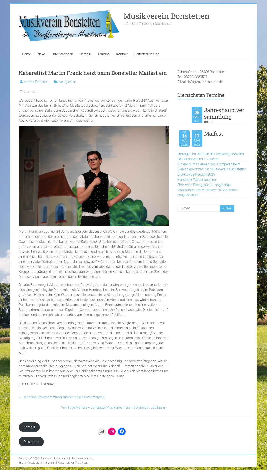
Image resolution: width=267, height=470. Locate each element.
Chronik (85, 54)
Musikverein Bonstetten (166, 16)
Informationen (62, 54)
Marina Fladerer (35, 82)
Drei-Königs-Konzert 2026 (196, 174)
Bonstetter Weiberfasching (196, 180)
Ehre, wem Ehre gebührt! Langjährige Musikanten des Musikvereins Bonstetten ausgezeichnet (207, 190)
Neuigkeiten (67, 82)
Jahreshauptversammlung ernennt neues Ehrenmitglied (61, 397)
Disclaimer (31, 442)
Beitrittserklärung (146, 54)
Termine (104, 54)
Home (26, 54)
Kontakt (122, 54)
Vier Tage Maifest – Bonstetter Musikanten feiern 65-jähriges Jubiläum (115, 408)
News (42, 54)
